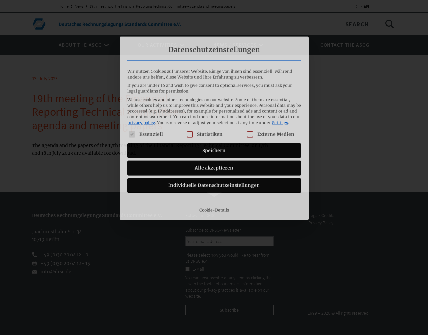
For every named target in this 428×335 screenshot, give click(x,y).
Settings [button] (280, 78)
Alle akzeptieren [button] (214, 124)
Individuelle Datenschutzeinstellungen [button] (214, 141)
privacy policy (141, 78)
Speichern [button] (214, 106)
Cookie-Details (214, 166)
